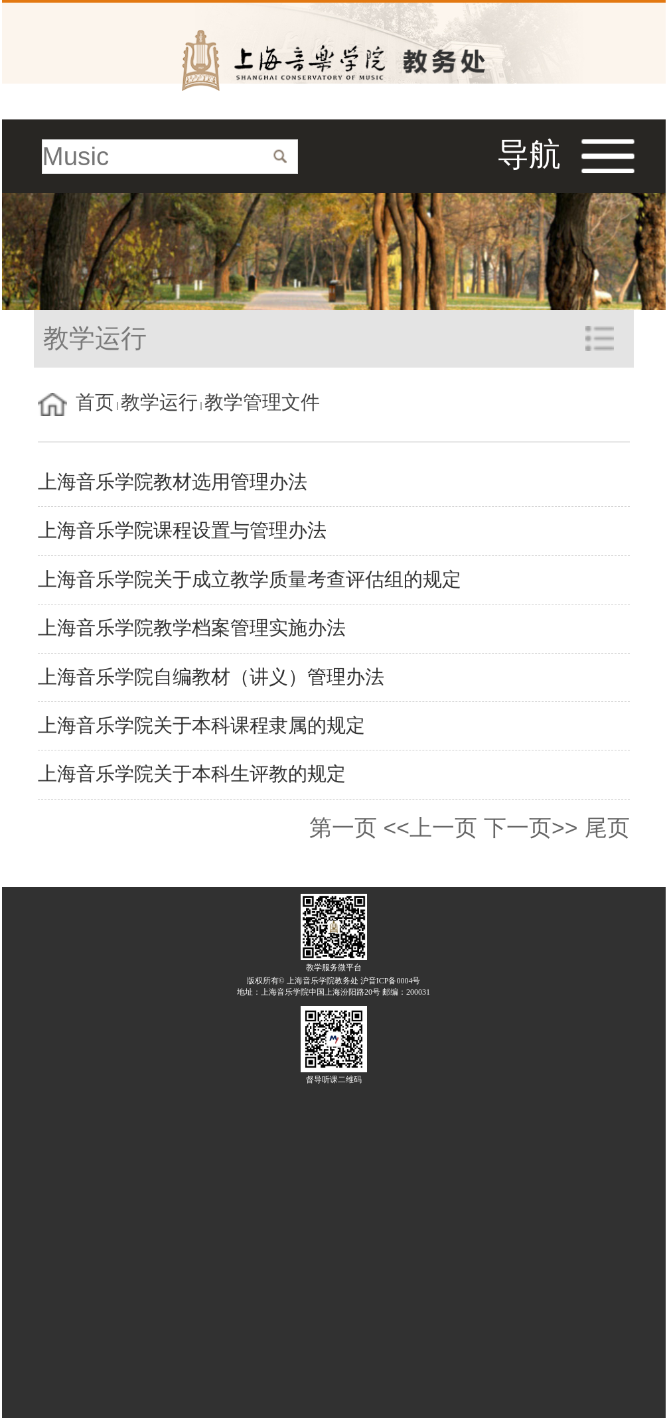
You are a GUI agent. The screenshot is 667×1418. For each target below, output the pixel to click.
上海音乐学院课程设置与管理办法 (182, 530)
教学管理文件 (262, 402)
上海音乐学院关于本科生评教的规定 (192, 774)
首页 (95, 402)
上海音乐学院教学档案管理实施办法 (192, 628)
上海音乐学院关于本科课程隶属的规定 (201, 725)
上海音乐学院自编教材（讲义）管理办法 (211, 677)
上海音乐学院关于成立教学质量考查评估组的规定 (249, 579)
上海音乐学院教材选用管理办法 (172, 482)
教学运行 (159, 402)
